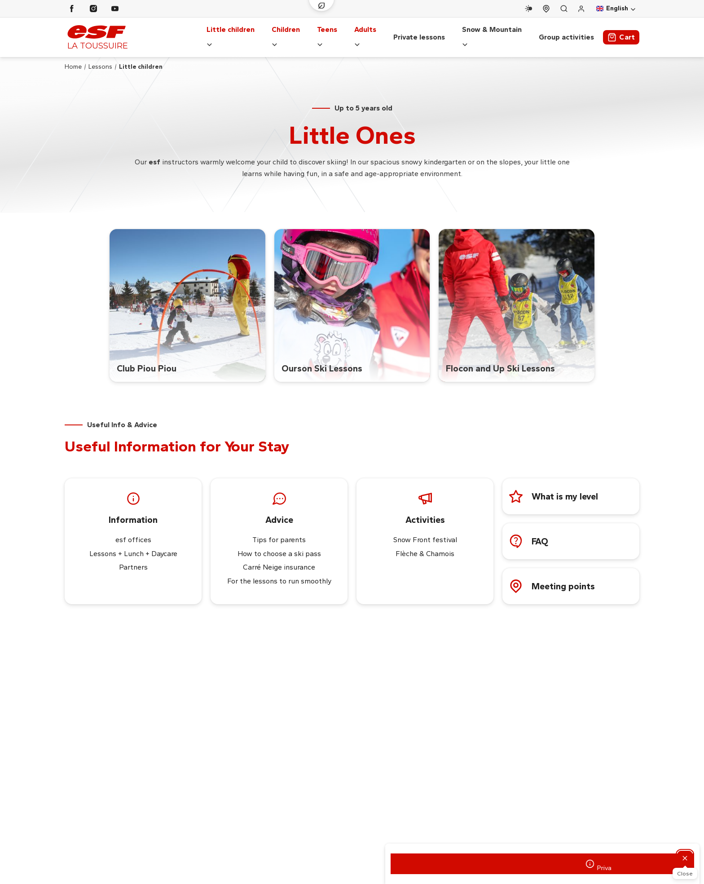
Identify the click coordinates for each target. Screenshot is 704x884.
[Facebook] (72, 8)
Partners (133, 558)
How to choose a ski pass (279, 544)
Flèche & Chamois (425, 544)
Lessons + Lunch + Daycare (133, 544)
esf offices (133, 531)
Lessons (100, 58)
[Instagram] (93, 8)
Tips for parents (279, 531)
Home (73, 58)
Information (133, 511)
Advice (279, 511)
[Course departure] (546, 8)
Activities (425, 511)
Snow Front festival (425, 531)
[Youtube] (115, 8)
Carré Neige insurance (279, 558)
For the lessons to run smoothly (279, 572)
